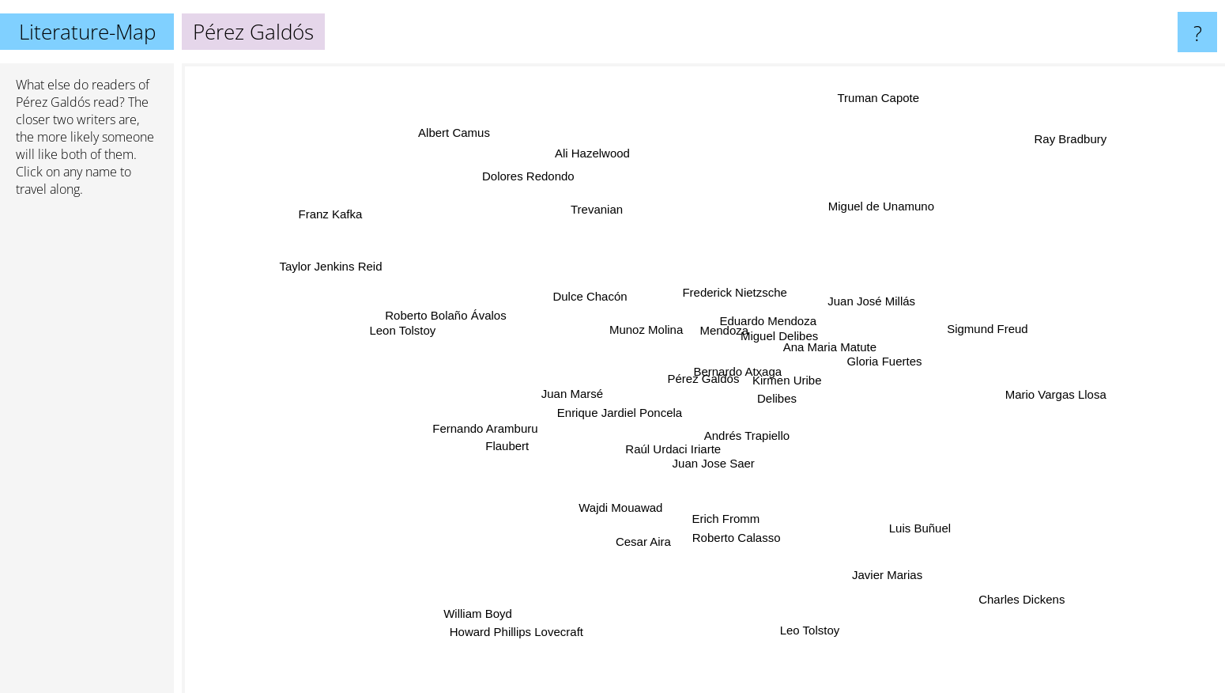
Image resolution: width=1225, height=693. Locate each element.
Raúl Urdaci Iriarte (667, 464)
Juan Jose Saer (717, 454)
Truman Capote (876, 102)
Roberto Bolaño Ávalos (446, 317)
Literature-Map (87, 31)
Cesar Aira (645, 531)
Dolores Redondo (527, 188)
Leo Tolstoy (812, 624)
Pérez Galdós (53, 102)
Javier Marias (903, 585)
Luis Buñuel (928, 532)
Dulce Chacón (589, 295)
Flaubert (529, 439)
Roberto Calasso (737, 539)
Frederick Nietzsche (729, 294)
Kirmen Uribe (796, 379)
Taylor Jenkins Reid (363, 279)
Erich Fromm (724, 513)
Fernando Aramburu (487, 424)
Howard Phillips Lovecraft (521, 640)
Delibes (766, 415)
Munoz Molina (651, 329)
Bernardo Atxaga (734, 362)
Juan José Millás (871, 299)
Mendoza (714, 325)
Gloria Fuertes (876, 364)
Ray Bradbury (1078, 131)
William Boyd (489, 597)
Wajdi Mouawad (622, 502)
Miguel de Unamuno (870, 207)
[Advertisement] (87, 451)
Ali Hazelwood (608, 176)
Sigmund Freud (974, 335)
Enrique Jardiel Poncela (602, 412)
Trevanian (594, 214)
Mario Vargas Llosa (1069, 400)
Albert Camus (440, 112)
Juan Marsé (554, 389)
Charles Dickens (1028, 611)
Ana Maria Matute (816, 344)
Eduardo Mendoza (774, 310)
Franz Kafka (289, 200)
